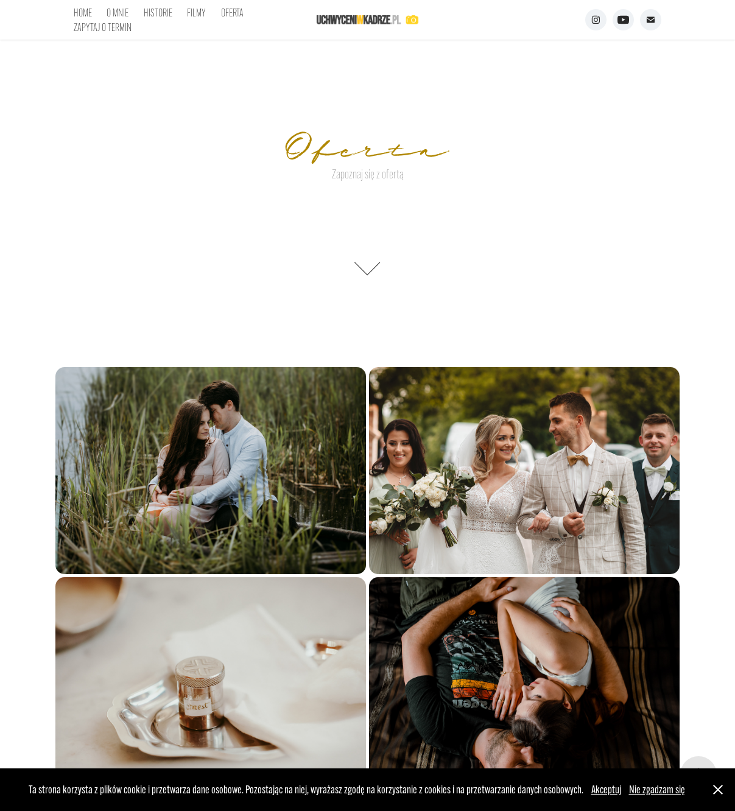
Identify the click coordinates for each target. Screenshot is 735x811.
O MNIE (117, 12)
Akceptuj (606, 789)
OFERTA (232, 12)
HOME (83, 12)
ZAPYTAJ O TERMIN (103, 27)
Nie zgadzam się (657, 789)
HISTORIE (158, 12)
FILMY (196, 12)
